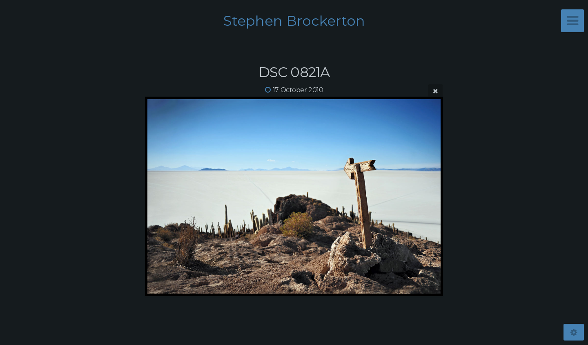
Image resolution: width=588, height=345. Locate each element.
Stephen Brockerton (294, 20)
